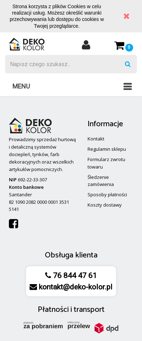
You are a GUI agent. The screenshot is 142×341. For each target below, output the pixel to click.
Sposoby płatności (107, 194)
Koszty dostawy (105, 205)
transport (89, 309)
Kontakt (96, 138)
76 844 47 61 (74, 275)
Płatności (53, 309)
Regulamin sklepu (107, 149)
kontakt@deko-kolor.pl (74, 287)
